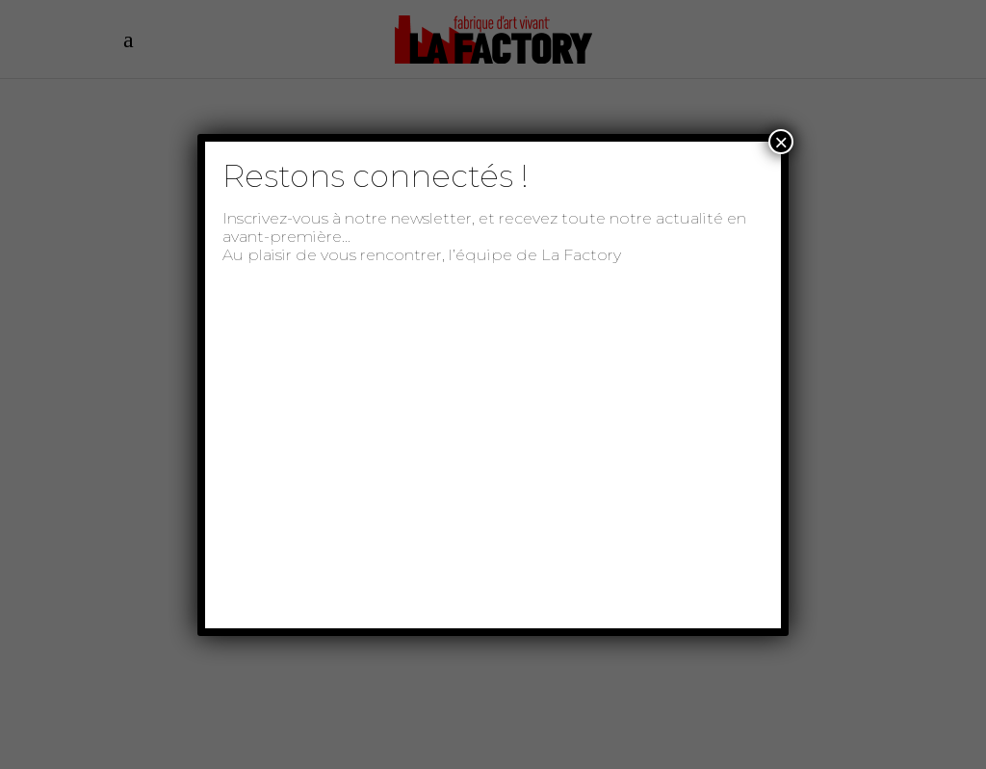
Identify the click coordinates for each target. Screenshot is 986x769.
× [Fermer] (781, 141)
